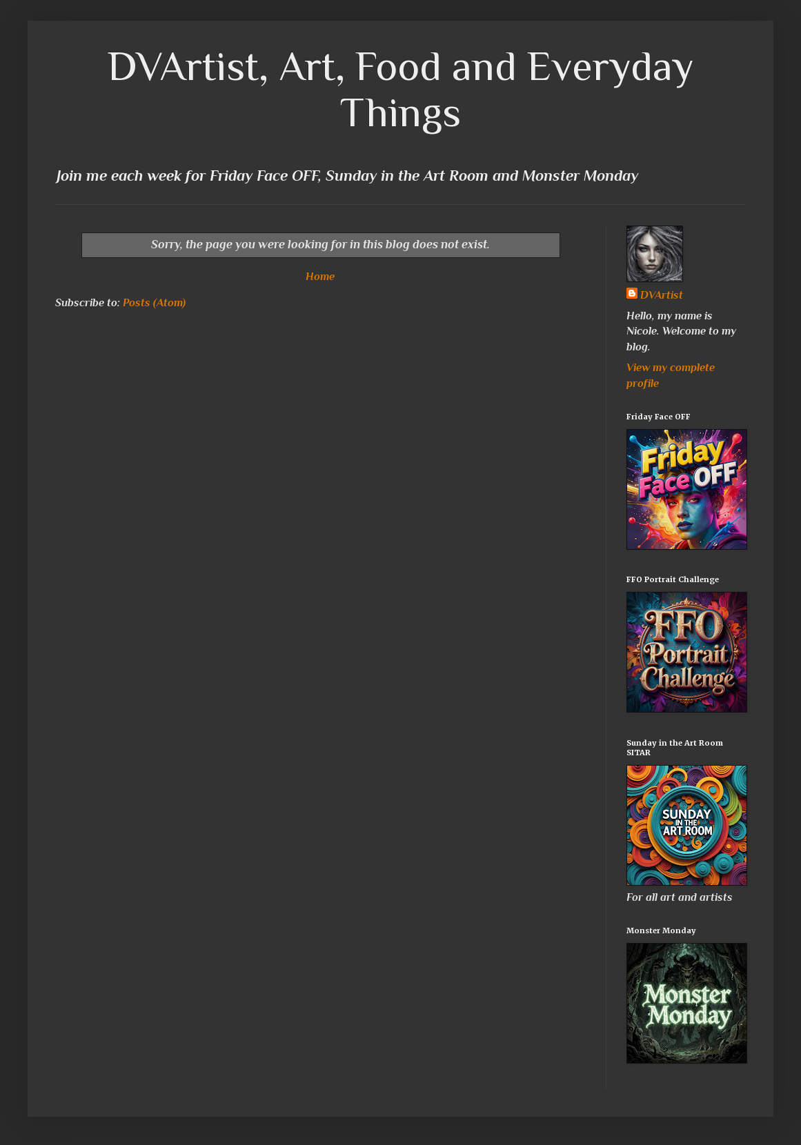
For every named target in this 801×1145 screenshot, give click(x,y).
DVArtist (661, 295)
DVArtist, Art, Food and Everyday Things (401, 89)
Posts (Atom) (154, 303)
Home (320, 276)
